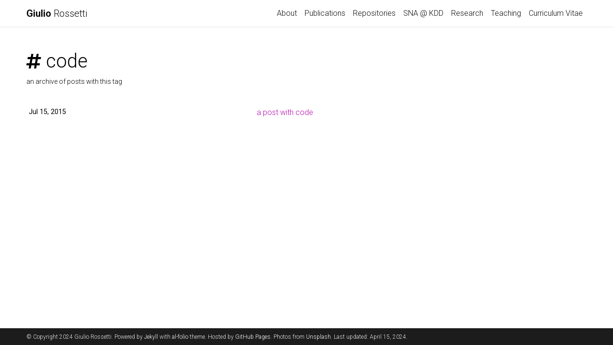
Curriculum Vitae (556, 13)
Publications (325, 13)
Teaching (506, 13)
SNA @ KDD (423, 13)
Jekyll (151, 337)
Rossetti (56, 13)
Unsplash (318, 337)
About (287, 13)
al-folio (180, 337)
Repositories (374, 13)
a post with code (285, 112)
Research (467, 13)
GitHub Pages (253, 337)
